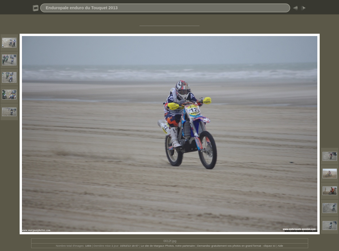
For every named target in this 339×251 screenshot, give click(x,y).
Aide (280, 245)
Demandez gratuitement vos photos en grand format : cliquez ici (236, 245)
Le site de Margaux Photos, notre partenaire (168, 245)
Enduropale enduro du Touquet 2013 (82, 7)
